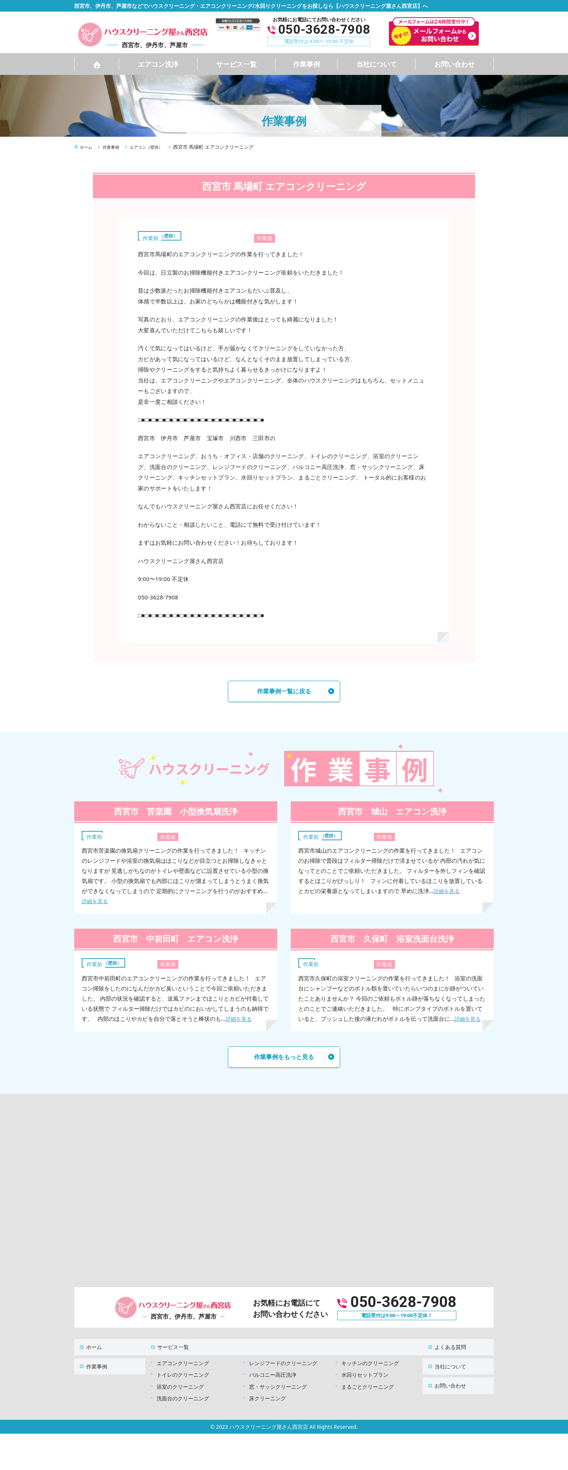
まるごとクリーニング (367, 1383)
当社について (376, 64)
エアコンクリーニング (183, 1360)
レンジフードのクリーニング (283, 1360)
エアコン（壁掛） (164, 235)
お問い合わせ (454, 64)
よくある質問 (446, 1347)
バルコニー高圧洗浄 (272, 1371)
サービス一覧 (236, 64)
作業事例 (306, 64)
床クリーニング (267, 1395)
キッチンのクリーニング (370, 1360)
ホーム (89, 1347)
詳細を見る (96, 903)
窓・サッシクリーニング (278, 1383)
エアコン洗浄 (158, 64)
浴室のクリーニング (180, 1383)
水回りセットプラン (365, 1371)
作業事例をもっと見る (284, 1060)
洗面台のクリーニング (183, 1395)
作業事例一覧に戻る (284, 692)
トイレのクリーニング (183, 1371)
